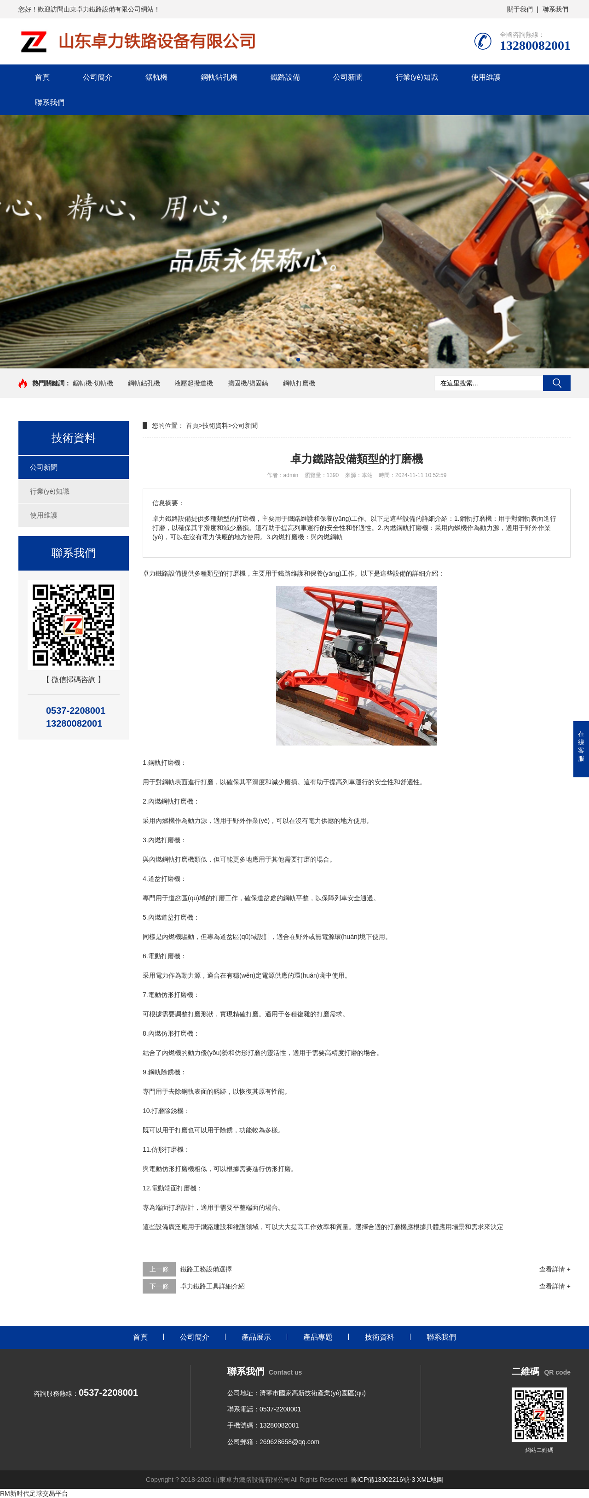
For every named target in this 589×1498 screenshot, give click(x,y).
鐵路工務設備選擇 (206, 1269)
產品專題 (318, 1337)
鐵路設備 (285, 77)
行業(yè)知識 (417, 77)
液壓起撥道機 (193, 383)
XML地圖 (430, 1479)
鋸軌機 (156, 77)
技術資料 (215, 425)
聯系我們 (555, 9)
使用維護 (486, 77)
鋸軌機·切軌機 (93, 383)
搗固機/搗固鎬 (248, 383)
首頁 (42, 77)
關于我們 (520, 9)
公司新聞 (348, 77)
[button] (291, 359)
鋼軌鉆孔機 (219, 77)
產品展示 (256, 1337)
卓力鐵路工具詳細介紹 (212, 1286)
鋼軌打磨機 (299, 383)
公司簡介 (97, 77)
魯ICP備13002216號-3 (383, 1479)
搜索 (557, 383)
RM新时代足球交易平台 (34, 1493)
